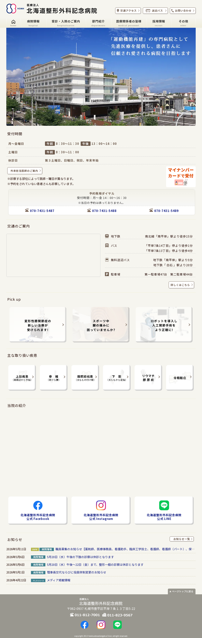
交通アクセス (127, 11)
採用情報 (158, 23)
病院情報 (33, 23)
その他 (183, 23)
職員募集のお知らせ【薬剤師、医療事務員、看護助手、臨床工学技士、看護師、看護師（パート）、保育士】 (127, 549)
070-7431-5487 (42, 211)
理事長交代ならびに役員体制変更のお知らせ (76, 572)
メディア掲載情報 (58, 580)
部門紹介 (98, 23)
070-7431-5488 (104, 211)
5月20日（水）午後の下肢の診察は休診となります (80, 557)
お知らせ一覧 (182, 539)
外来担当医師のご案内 (25, 171)
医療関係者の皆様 (128, 23)
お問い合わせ (182, 11)
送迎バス (155, 11)
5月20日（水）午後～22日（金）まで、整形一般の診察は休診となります (95, 564)
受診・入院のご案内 (66, 23)
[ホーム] (13, 23)
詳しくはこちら (181, 285)
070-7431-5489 (166, 211)
